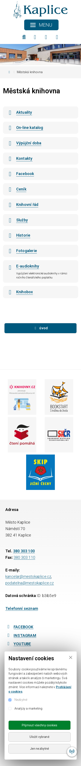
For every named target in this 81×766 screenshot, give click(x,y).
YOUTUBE (18, 643)
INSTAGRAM (20, 635)
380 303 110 (24, 557)
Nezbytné (20, 699)
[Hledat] (24, 37)
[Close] (70, 657)
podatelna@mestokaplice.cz (29, 583)
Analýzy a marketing (28, 708)
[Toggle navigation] (41, 25)
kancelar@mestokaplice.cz (28, 576)
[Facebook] (35, 37)
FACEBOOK (19, 626)
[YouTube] (57, 37)
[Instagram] (46, 37)
